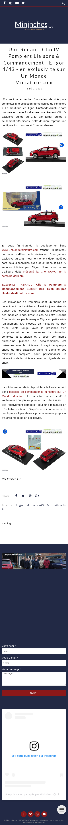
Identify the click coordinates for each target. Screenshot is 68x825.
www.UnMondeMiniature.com (20, 249)
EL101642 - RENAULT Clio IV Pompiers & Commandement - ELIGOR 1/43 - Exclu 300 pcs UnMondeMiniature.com (34, 289)
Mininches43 (35, 505)
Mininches (11, 820)
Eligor (20, 505)
